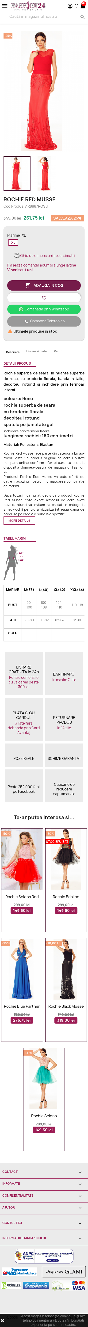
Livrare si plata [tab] (36, 351)
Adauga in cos (44, 285)
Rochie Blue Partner (22, 1006)
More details (19, 521)
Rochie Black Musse (66, 1006)
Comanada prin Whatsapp (44, 309)
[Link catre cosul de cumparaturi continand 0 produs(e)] (83, 6)
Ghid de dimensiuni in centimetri (44, 255)
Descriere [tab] (12, 352)
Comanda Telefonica (44, 321)
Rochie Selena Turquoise (44, 1116)
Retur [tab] (58, 351)
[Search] (44, 16)
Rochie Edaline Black (66, 897)
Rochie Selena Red (22, 897)
